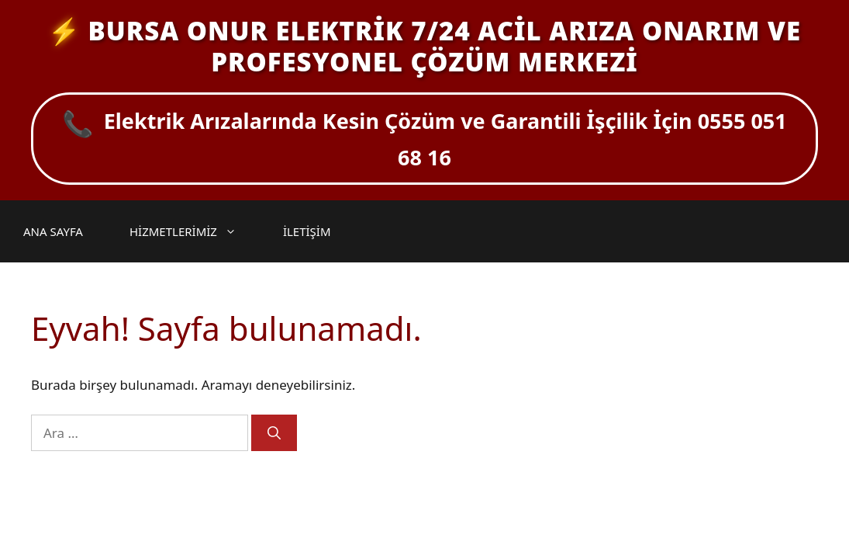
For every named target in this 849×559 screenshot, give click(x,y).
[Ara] (274, 433)
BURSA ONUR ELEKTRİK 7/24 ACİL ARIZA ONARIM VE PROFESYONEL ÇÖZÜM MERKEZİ (444, 46)
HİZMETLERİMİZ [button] (190, 231)
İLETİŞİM (307, 231)
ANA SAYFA (53, 231)
